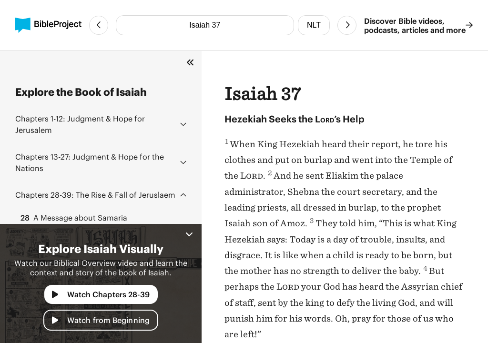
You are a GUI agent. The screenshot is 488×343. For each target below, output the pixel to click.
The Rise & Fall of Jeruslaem (95, 194)
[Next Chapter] (346, 25)
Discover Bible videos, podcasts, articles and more (418, 25)
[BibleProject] (48, 25)
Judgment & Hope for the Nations (89, 162)
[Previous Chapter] (98, 25)
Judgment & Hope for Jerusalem (80, 124)
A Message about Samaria (73, 217)
